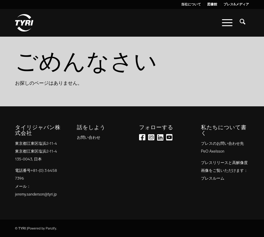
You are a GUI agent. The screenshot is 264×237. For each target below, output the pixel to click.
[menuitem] (191, 4)
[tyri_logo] (24, 22)
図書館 (212, 4)
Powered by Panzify (42, 228)
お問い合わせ (88, 137)
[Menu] (227, 22)
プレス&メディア (236, 4)
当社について (191, 4)
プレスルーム (212, 178)
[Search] (242, 22)
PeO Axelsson (212, 151)
